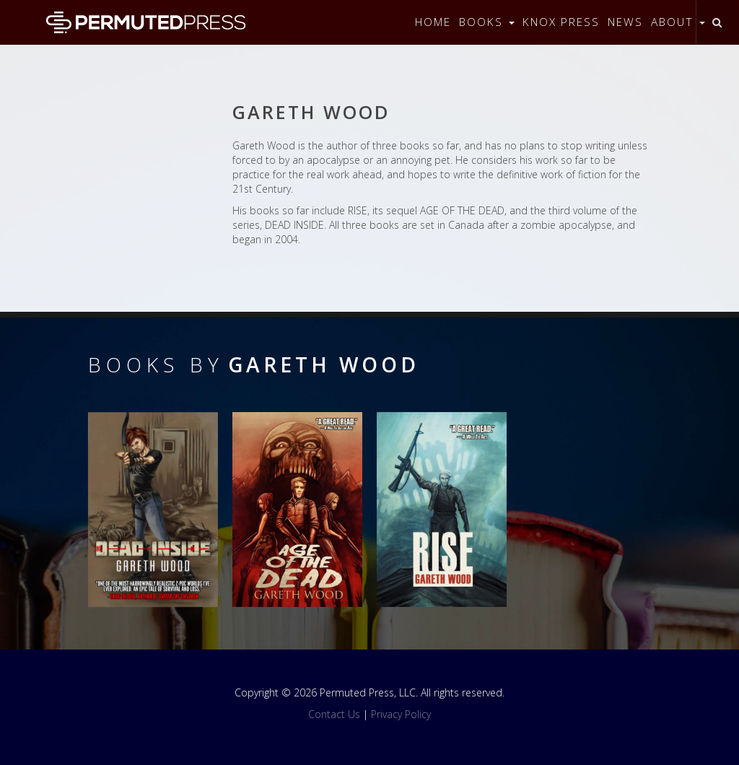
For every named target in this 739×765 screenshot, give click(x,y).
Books (487, 22)
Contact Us (334, 714)
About (678, 22)
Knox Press (561, 22)
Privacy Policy (401, 714)
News (625, 22)
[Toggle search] (717, 22)
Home (433, 22)
